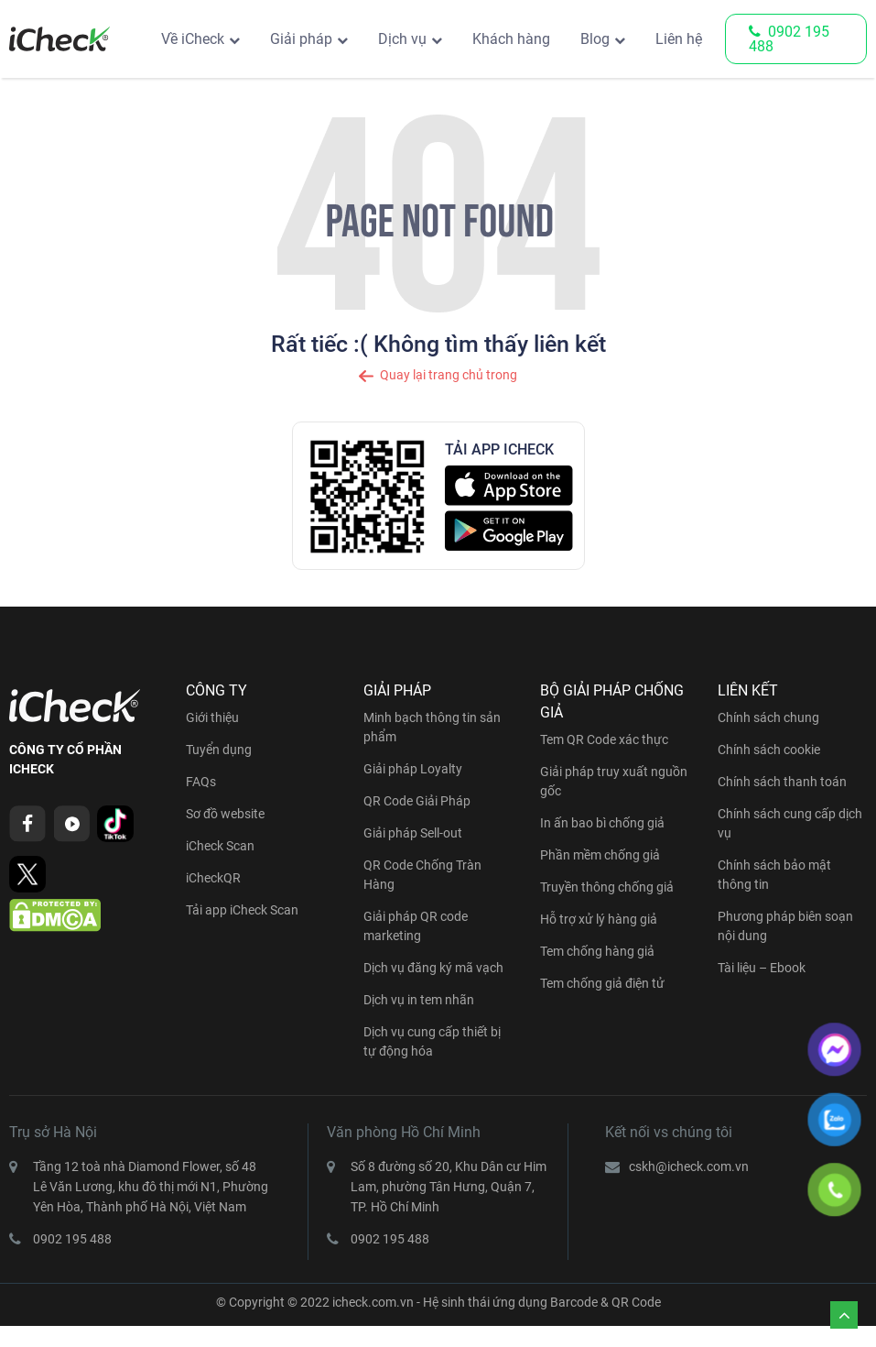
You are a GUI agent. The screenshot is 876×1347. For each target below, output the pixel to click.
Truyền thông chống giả (607, 887)
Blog (595, 39)
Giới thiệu (212, 717)
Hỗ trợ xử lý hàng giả (598, 919)
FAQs (201, 781)
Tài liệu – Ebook (762, 967)
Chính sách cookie (769, 749)
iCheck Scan (220, 845)
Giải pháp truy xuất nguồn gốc (613, 781)
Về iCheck (192, 39)
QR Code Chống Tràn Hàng (422, 875)
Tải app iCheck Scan (242, 910)
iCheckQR (213, 878)
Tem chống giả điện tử (602, 983)
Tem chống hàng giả (597, 951)
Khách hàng (511, 39)
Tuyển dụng (219, 749)
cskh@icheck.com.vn (689, 1166)
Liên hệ (678, 39)
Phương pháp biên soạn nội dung (785, 926)
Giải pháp (301, 39)
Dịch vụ (402, 39)
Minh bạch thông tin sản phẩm (432, 727)
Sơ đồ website (225, 813)
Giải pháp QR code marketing (415, 926)
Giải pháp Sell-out (412, 833)
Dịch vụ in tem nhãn (418, 999)
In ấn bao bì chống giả (602, 823)
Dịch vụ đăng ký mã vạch (433, 967)
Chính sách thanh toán (782, 781)
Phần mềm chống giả (600, 855)
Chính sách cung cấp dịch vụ (790, 823)
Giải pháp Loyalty (412, 768)
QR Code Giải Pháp (416, 801)
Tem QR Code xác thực (604, 739)
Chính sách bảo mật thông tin (774, 875)
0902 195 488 (789, 39)
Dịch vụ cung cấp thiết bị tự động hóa (432, 1041)
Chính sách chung (768, 717)
